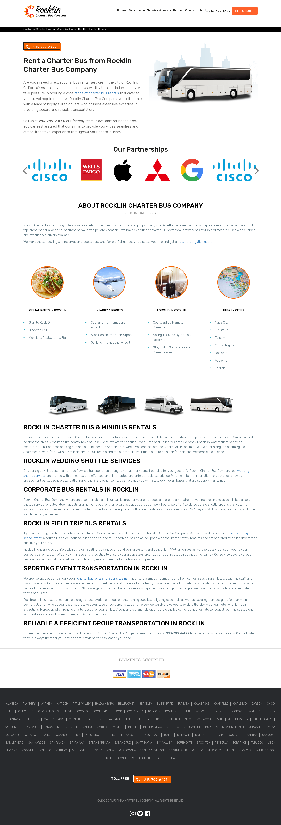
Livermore (71, 727)
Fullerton (32, 719)
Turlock (257, 742)
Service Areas (159, 10)
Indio (187, 719)
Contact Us (194, 10)
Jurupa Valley (238, 719)
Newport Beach (233, 727)
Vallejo (45, 750)
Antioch (62, 703)
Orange (46, 735)
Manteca (102, 727)
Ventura (62, 750)
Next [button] (257, 167)
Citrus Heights (224, 345)
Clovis (68, 711)
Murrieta (211, 727)
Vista (110, 750)
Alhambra (29, 703)
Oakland (271, 727)
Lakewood (32, 727)
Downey (170, 711)
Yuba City (222, 322)
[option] (49, 170)
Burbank (183, 703)
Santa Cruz (123, 742)
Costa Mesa (135, 711)
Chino (9, 711)
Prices (178, 10)
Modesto (173, 727)
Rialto (168, 735)
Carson (257, 703)
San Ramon (57, 742)
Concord (100, 711)
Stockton (203, 742)
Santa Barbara (99, 742)
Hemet (128, 719)
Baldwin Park (104, 703)
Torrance (239, 742)
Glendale (75, 719)
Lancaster (51, 727)
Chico (271, 703)
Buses (122, 10)
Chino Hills (26, 711)
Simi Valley (164, 742)
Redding (109, 735)
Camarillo (221, 703)
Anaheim (46, 703)
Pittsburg (92, 735)
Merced (133, 727)
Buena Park (165, 703)
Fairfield (220, 368)
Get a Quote (245, 11)
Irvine (219, 719)
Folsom (220, 338)
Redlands (126, 735)
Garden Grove (54, 719)
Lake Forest (12, 727)
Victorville (80, 750)
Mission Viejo (152, 727)
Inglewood (203, 719)
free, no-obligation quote (195, 242)
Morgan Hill (192, 727)
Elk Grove (221, 330)
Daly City (154, 711)
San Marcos (36, 742)
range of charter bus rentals (96, 93)
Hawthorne (95, 719)
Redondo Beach (148, 735)
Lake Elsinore (262, 719)
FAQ (158, 758)
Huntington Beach (167, 719)
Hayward (113, 719)
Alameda (12, 703)
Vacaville (221, 360)
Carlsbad (240, 703)
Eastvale (201, 711)
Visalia (97, 750)
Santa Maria (143, 742)
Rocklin (218, 735)
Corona (117, 711)
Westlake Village (152, 750)
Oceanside (13, 735)
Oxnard (61, 735)
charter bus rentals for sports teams (102, 578)
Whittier (197, 750)
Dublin (185, 711)
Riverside (201, 735)
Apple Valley (82, 703)
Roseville (221, 353)
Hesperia (143, 719)
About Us (145, 758)
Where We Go (265, 750)
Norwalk (254, 727)
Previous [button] (24, 167)
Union (271, 742)
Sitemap (171, 758)
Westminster (178, 750)
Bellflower (126, 703)
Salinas (252, 735)
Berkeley (145, 703)
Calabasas (202, 703)
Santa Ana (77, 742)
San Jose (268, 735)
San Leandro (15, 742)
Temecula (221, 742)
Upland (12, 750)
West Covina (127, 750)
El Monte (218, 711)
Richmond (183, 735)
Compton (83, 711)
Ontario (30, 735)
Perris (75, 735)
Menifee (118, 727)
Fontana (14, 719)
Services (137, 10)
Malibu (87, 727)
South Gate (184, 742)
